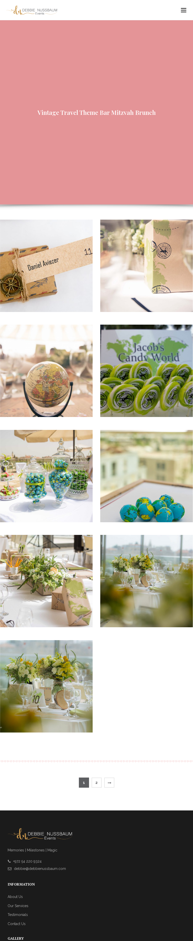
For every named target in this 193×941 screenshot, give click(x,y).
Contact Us (17, 924)
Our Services (18, 906)
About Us (15, 897)
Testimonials (18, 915)
